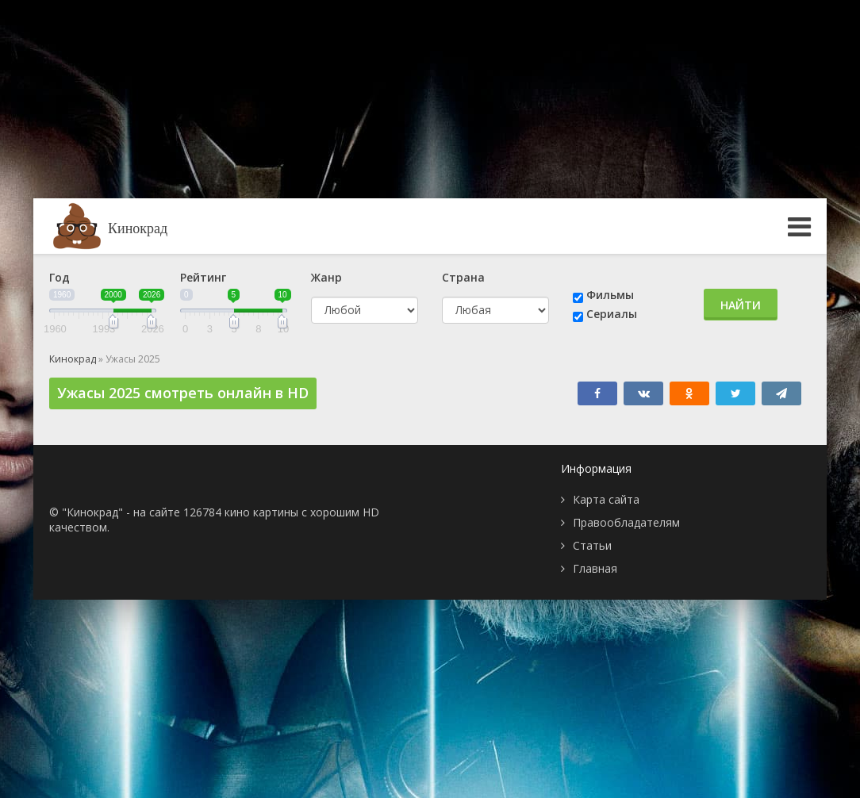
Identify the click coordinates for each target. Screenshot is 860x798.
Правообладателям (626, 522)
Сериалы (611, 313)
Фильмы (610, 294)
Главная (595, 568)
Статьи (592, 545)
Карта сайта (606, 499)
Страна (463, 277)
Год (59, 277)
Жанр (326, 277)
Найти (740, 305)
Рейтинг (203, 277)
